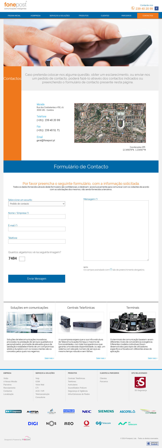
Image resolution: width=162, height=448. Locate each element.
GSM (38, 381)
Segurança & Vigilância (78, 391)
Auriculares (73, 385)
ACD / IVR (40, 391)
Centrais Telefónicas (76, 378)
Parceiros (7, 385)
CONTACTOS (148, 16)
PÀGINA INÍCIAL (14, 16)
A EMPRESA (35, 16)
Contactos (7, 391)
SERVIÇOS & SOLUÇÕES (60, 16)
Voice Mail (40, 385)
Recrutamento (9, 388)
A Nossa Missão (10, 381)
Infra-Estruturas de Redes (79, 394)
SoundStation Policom (77, 388)
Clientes (103, 378)
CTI (37, 388)
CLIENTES (105, 16)
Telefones (72, 381)
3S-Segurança (141, 390)
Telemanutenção (43, 394)
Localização (8, 394)
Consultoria (40, 397)
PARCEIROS (126, 16)
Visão (5, 378)
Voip (37, 378)
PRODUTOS (83, 16)
